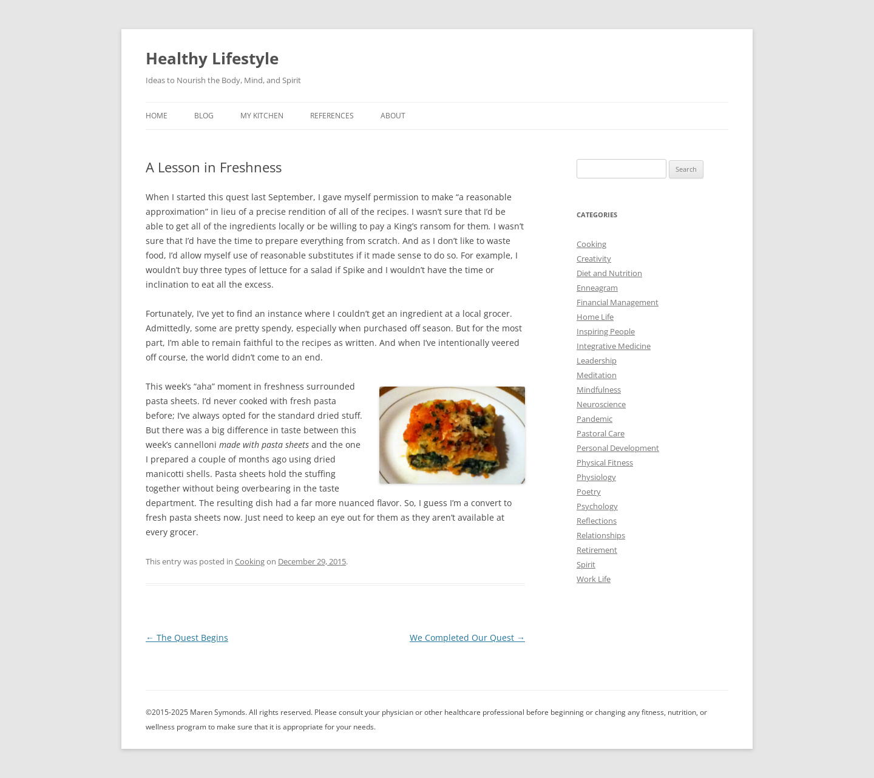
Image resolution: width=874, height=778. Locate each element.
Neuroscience (601, 404)
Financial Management (618, 302)
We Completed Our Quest (467, 637)
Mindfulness (599, 389)
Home (157, 115)
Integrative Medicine (614, 345)
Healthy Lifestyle (212, 58)
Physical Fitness (605, 462)
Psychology (597, 506)
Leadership (597, 360)
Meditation (597, 375)
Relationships (601, 535)
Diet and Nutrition (609, 273)
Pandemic (594, 418)
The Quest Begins (187, 637)
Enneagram (597, 287)
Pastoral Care (601, 433)
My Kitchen (261, 115)
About (393, 115)
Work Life (594, 578)
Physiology (596, 477)
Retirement (597, 549)
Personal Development (618, 447)
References (332, 115)
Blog (204, 115)
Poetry (589, 491)
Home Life (595, 316)
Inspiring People (606, 331)
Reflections (597, 520)
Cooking (250, 561)
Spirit (586, 564)
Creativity (594, 258)
